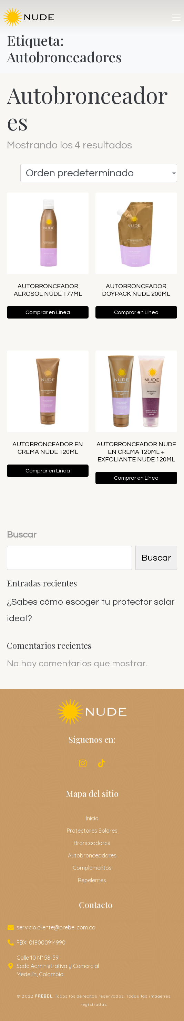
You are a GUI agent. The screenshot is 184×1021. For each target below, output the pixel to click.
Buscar (22, 535)
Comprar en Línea (47, 312)
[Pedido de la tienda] (98, 173)
